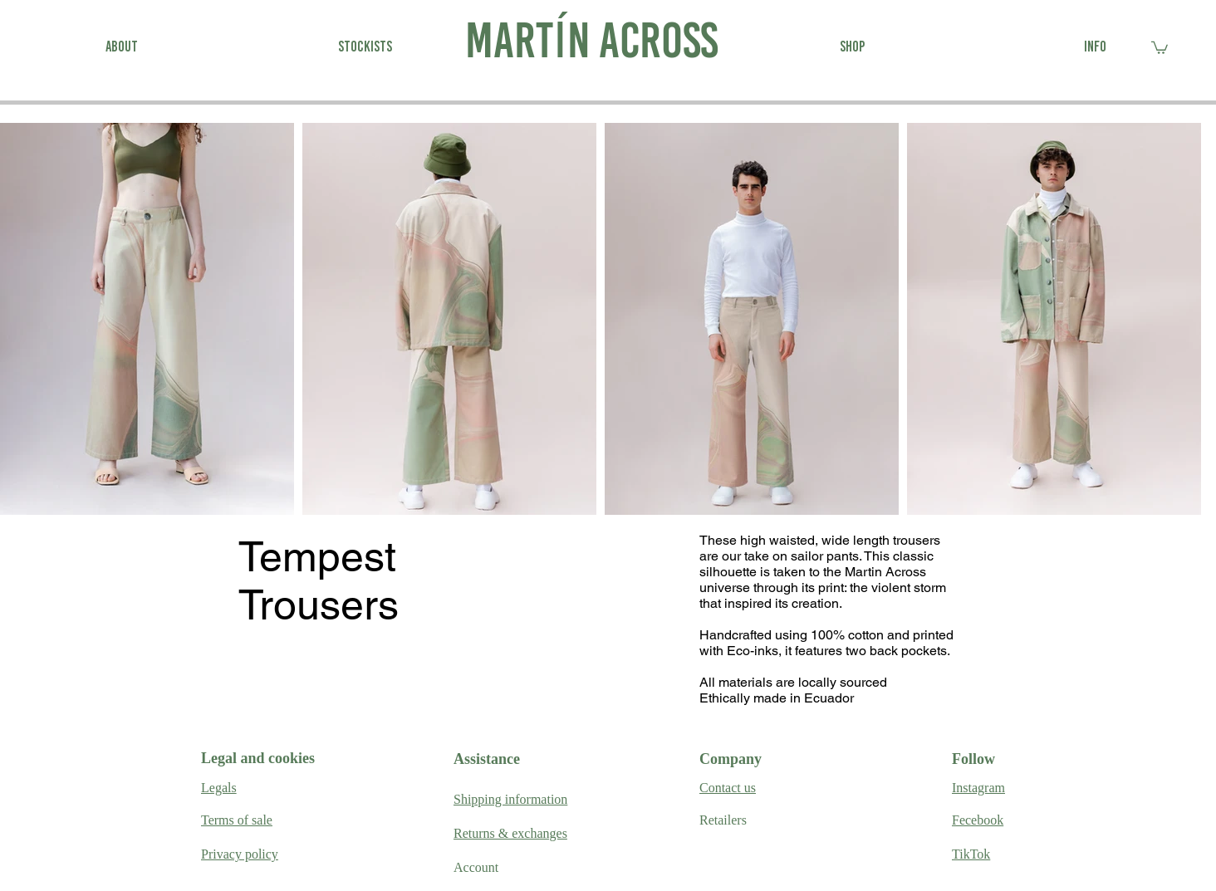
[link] (1159, 47)
